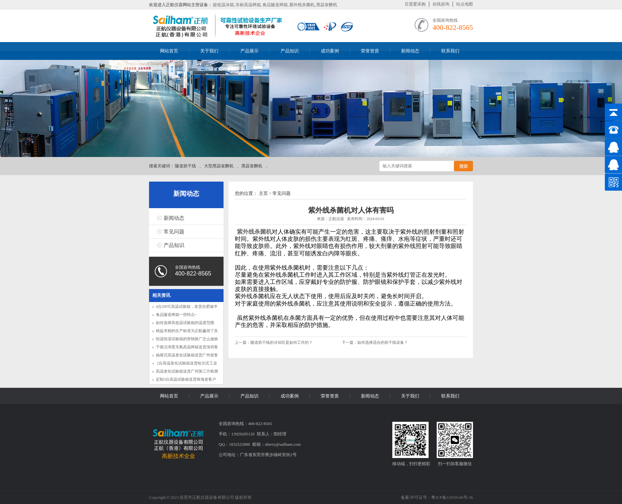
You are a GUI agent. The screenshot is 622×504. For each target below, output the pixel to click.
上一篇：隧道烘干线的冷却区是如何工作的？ (274, 342)
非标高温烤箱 (248, 4)
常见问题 (174, 231)
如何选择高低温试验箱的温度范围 (185, 322)
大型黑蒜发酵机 (219, 165)
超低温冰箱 (223, 4)
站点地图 (464, 4)
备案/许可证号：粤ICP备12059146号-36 (437, 497)
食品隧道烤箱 (275, 4)
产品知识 (290, 51)
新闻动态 (410, 51)
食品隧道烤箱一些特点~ (176, 314)
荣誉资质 (370, 51)
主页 (263, 193)
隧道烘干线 (185, 165)
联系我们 (450, 51)
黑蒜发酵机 (326, 4)
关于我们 (209, 51)
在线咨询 (440, 4)
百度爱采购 (415, 4)
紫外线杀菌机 (302, 4)
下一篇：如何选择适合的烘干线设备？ (375, 342)
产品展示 (249, 51)
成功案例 (330, 51)
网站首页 (169, 51)
